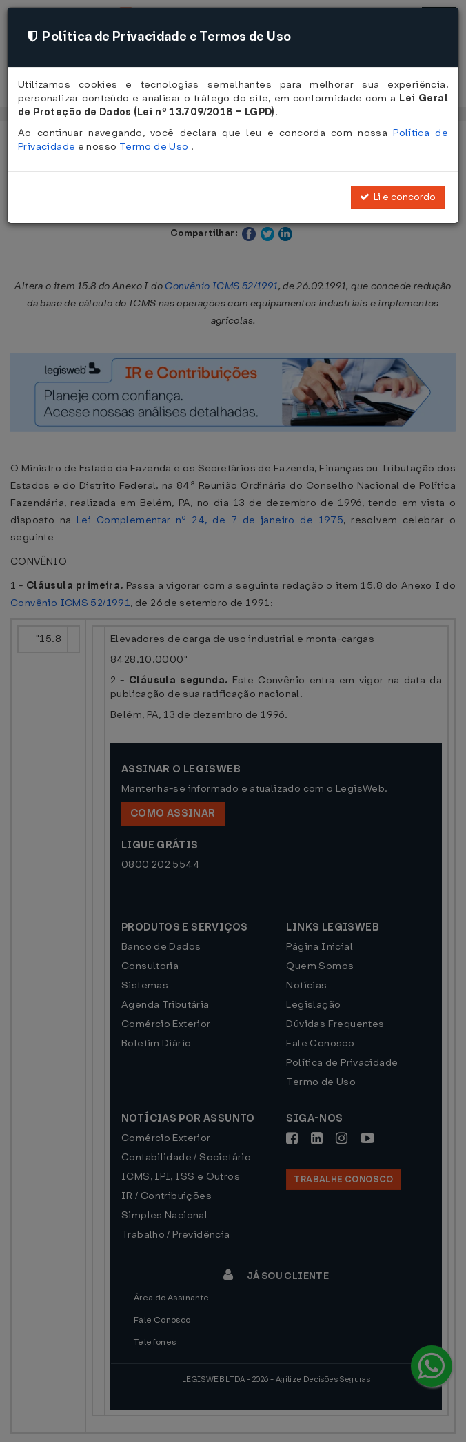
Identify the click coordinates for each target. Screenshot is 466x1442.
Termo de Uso (155, 146)
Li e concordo (398, 197)
